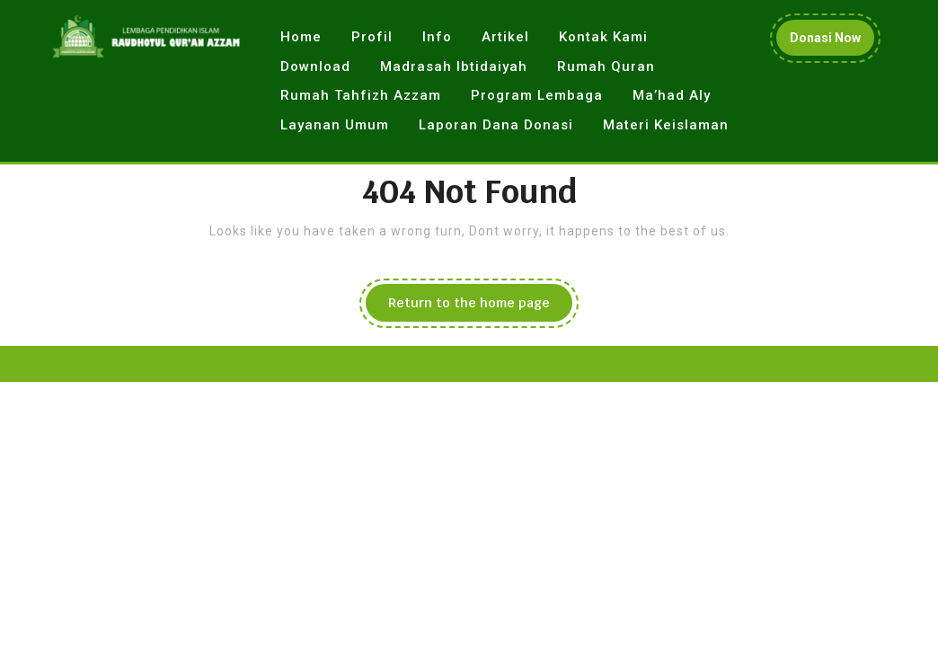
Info (437, 37)
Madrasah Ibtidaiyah (453, 66)
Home (301, 37)
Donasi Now (832, 42)
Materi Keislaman (666, 125)
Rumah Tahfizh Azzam (360, 95)
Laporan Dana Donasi (496, 125)
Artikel (505, 37)
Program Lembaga (537, 95)
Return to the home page (480, 307)
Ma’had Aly (672, 95)
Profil (372, 37)
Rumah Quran (606, 66)
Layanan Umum (334, 125)
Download (315, 66)
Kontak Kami (603, 37)
